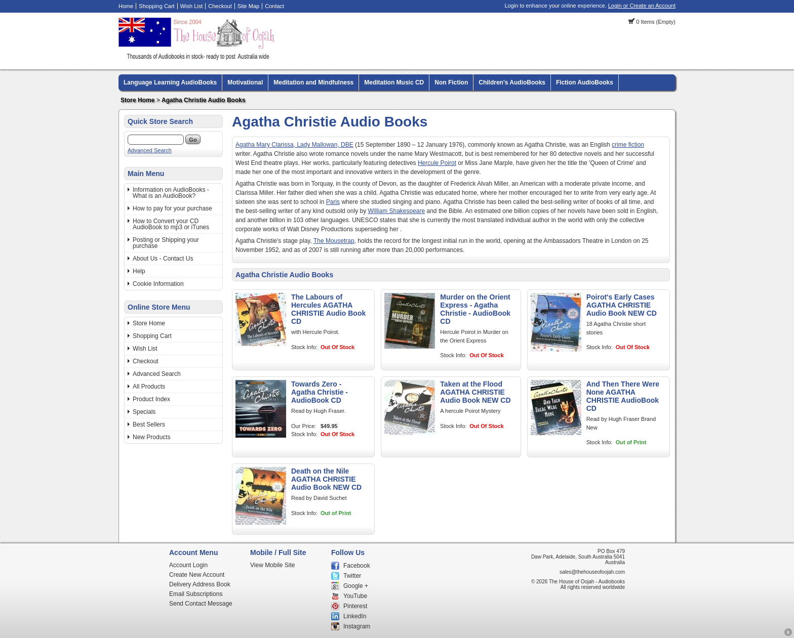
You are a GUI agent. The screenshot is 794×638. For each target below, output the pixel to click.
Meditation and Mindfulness (313, 82)
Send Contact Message (200, 603)
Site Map (248, 6)
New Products (152, 437)
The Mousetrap (333, 240)
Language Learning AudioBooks (170, 82)
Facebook (356, 565)
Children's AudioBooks (512, 82)
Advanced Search (150, 150)
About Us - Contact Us (163, 258)
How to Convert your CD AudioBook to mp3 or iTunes (171, 224)
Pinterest (355, 606)
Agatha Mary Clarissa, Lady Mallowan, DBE (294, 144)
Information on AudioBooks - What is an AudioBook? (171, 192)
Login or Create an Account (642, 6)
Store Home (137, 100)
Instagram (356, 626)
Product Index (151, 399)
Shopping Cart (156, 6)
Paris (333, 201)
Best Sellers (149, 424)
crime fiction (628, 144)
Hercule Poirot (437, 162)
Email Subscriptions (195, 594)
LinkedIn (354, 616)
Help (139, 271)
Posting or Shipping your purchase (166, 242)
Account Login (188, 565)
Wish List (191, 6)
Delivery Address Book (199, 584)
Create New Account (196, 574)
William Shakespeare (396, 211)
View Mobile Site (272, 565)
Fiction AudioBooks (584, 82)
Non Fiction (451, 82)
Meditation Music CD (394, 82)
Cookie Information (158, 283)
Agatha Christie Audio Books (204, 100)
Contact (274, 6)
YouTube (355, 596)
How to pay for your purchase (172, 208)
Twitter (352, 575)
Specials (144, 411)
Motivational (245, 82)
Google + (355, 585)
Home (125, 6)
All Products (149, 386)
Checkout (219, 6)
